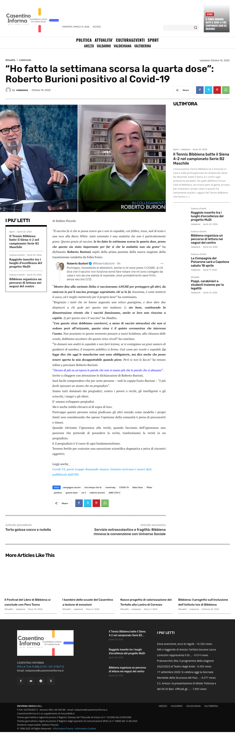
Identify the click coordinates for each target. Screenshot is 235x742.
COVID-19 (124, 487)
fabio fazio (137, 487)
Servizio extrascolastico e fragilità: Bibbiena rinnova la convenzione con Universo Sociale (130, 532)
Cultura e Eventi (17, 255)
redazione (22, 90)
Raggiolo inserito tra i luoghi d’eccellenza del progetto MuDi (25, 263)
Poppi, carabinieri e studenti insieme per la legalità (207, 284)
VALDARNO (177, 716)
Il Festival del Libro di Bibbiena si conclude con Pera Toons (29, 604)
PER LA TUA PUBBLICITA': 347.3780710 (40, 676)
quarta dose (72, 492)
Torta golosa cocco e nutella (28, 530)
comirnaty (110, 487)
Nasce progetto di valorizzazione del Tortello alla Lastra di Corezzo (146, 604)
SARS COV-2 (114, 492)
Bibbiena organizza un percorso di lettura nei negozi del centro (25, 282)
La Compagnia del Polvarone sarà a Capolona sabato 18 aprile (210, 261)
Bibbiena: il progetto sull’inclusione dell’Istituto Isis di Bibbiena (198, 607)
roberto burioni (97, 492)
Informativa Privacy (63, 738)
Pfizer (149, 487)
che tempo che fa (92, 487)
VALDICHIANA (193, 716)
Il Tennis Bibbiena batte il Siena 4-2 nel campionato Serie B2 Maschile (216, 24)
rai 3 (83, 492)
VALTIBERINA (211, 716)
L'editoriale (25, 60)
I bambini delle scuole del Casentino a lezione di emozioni (87, 604)
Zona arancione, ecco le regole (175, 654)
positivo (58, 492)
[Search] (195, 28)
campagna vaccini (72, 487)
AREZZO (163, 716)
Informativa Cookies (85, 738)
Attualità (10, 60)
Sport (210, 14)
